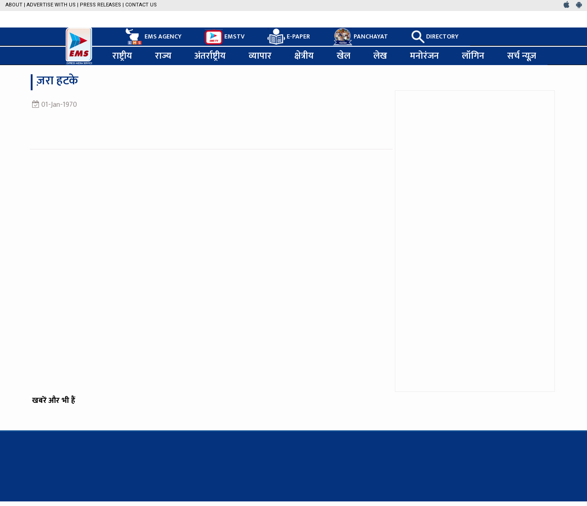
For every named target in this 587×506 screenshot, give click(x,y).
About (14, 5)
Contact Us (141, 5)
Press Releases (100, 5)
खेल (343, 56)
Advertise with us (51, 5)
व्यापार (260, 56)
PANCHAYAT (360, 36)
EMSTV (224, 37)
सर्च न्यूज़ (521, 56)
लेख (380, 56)
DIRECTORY (435, 37)
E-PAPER (288, 36)
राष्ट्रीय (122, 56)
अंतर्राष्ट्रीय (210, 56)
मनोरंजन (424, 56)
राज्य (163, 56)
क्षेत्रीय (304, 56)
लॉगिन (473, 56)
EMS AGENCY (153, 36)
